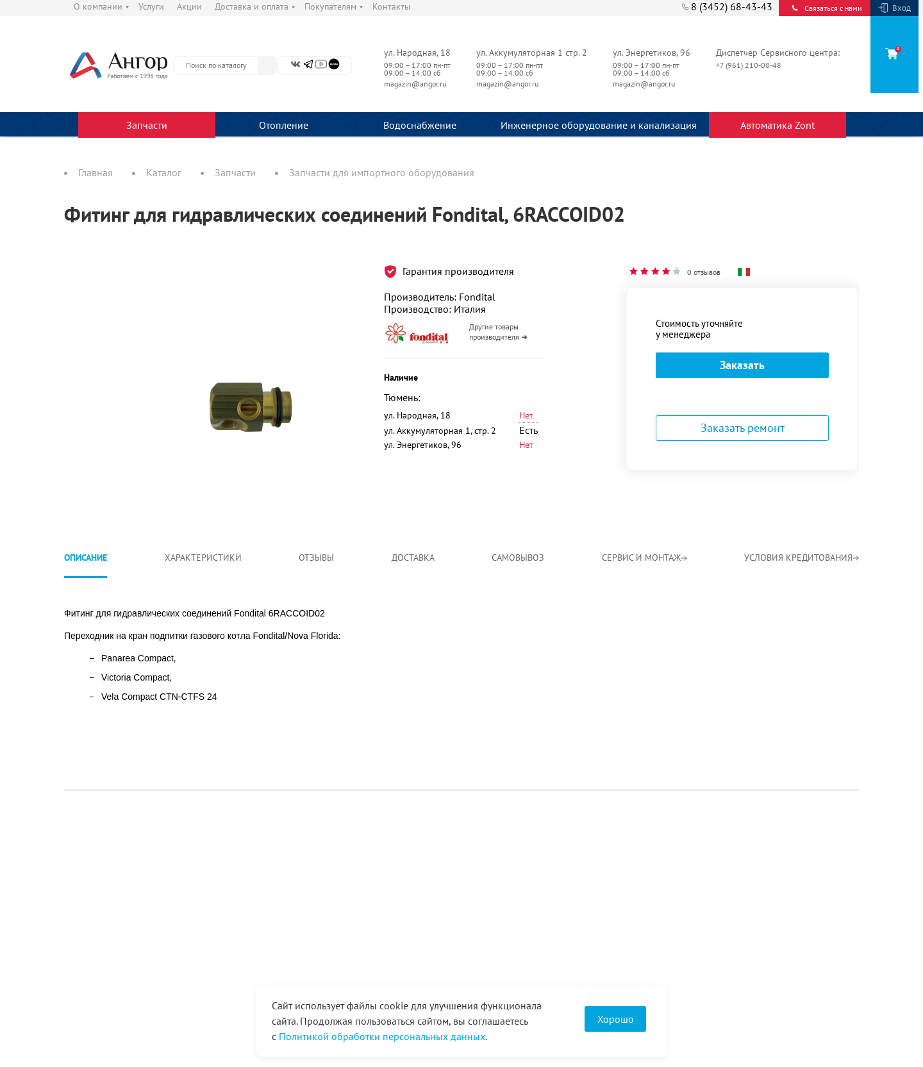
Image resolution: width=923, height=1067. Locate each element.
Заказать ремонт (743, 427)
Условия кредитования (801, 557)
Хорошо (615, 1019)
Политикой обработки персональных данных (382, 1036)
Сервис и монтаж (644, 557)
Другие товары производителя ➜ (498, 332)
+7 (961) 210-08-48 (749, 65)
